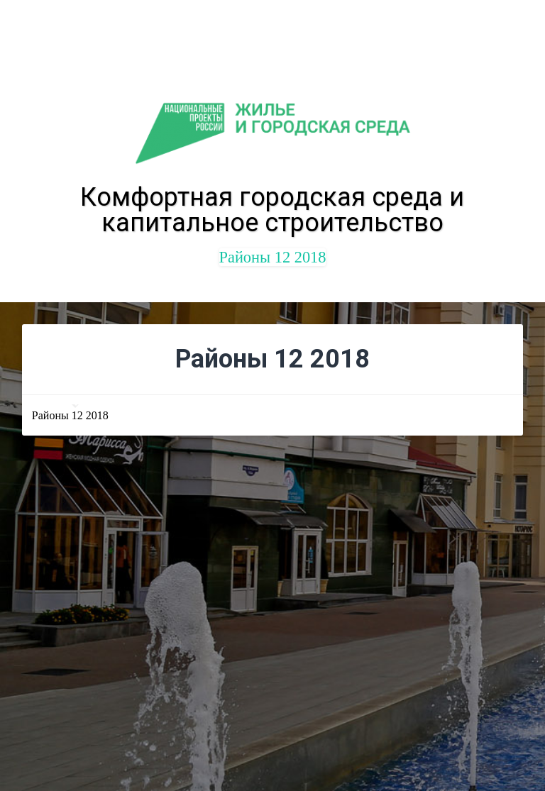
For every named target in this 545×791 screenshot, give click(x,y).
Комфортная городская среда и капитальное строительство (272, 210)
